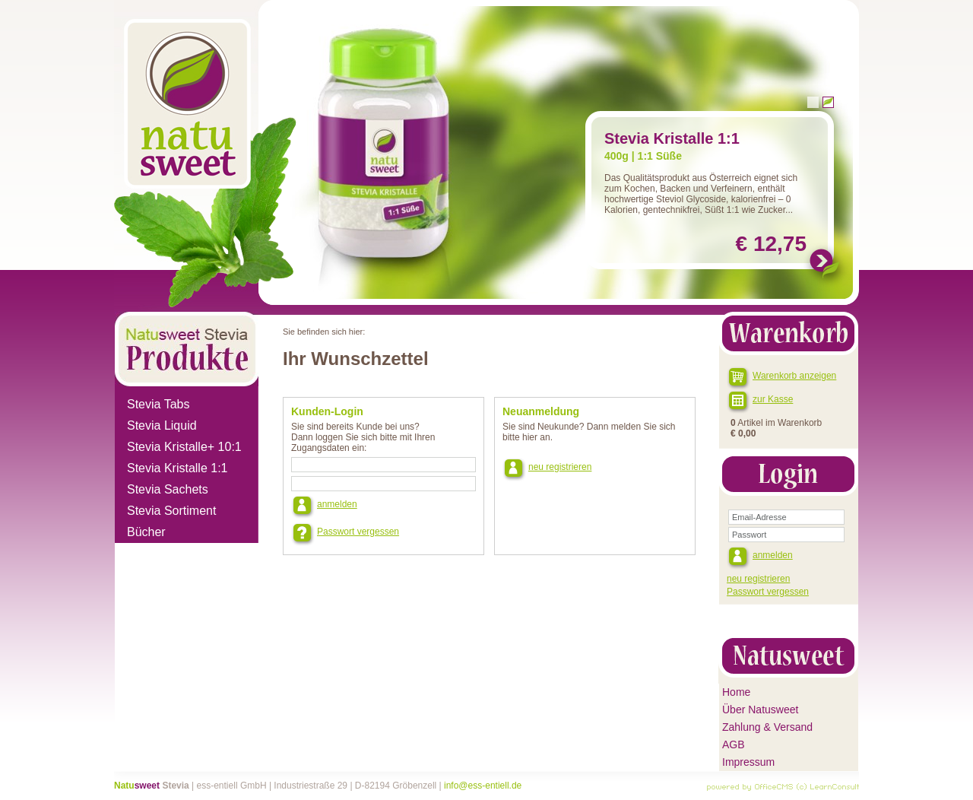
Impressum (748, 762)
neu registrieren (559, 467)
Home (736, 692)
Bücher (146, 531)
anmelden (337, 504)
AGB (733, 744)
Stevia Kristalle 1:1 (177, 468)
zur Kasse (773, 399)
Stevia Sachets (167, 489)
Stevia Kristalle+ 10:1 (184, 446)
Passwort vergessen (358, 531)
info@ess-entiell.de (482, 785)
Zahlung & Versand (767, 727)
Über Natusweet (760, 709)
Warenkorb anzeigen (794, 375)
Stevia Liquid (162, 425)
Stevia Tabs (158, 404)
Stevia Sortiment (171, 510)
